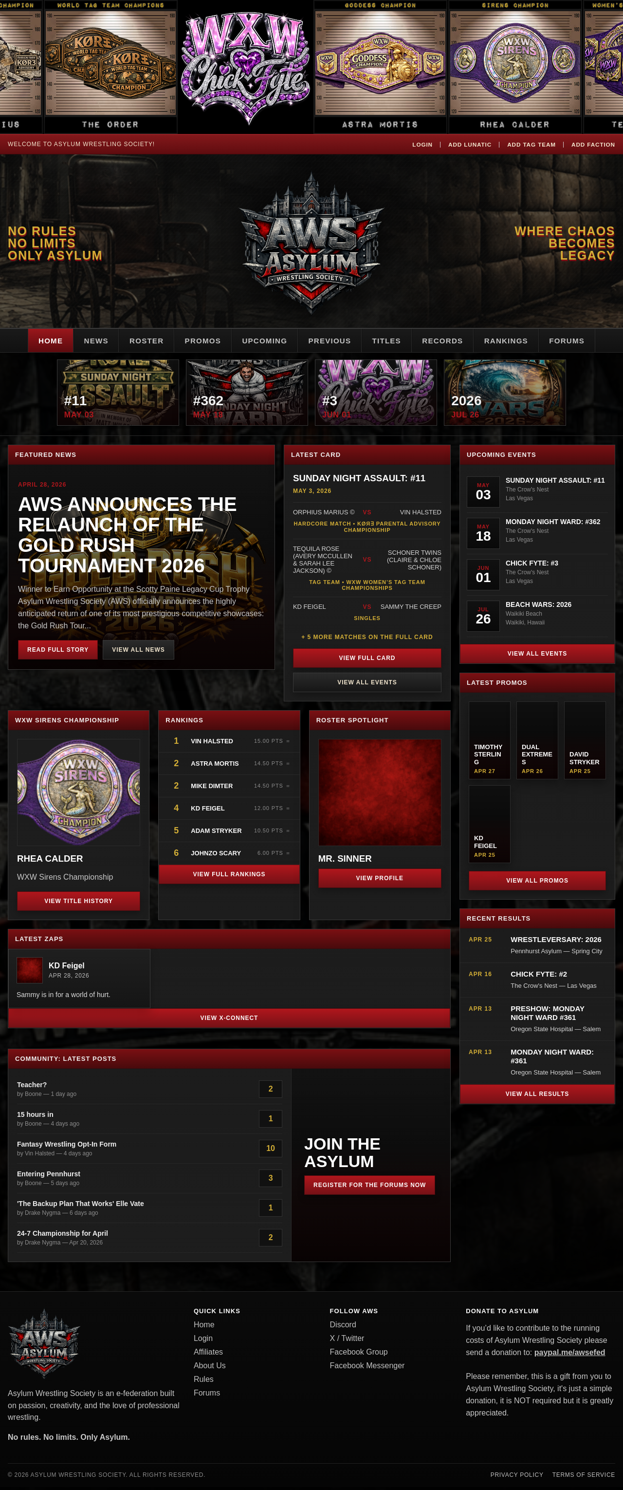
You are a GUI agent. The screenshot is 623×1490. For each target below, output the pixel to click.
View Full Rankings (229, 877)
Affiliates (208, 1355)
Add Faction (592, 144)
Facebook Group (359, 1355)
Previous (330, 341)
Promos (196, 341)
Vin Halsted (213, 744)
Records (450, 341)
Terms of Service (583, 1477)
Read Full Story (58, 652)
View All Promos (537, 883)
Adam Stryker (216, 834)
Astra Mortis (214, 767)
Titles (391, 341)
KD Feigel (207, 811)
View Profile (380, 881)
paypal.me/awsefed (569, 1355)
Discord (343, 1327)
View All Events (367, 685)
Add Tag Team (530, 144)
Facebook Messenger (367, 1368)
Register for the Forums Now (369, 1188)
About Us (210, 1368)
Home (35, 341)
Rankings (518, 341)
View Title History (78, 904)
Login (418, 144)
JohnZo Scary (216, 856)
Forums (582, 341)
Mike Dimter (212, 789)
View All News (138, 652)
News (83, 341)
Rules (204, 1382)
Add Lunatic (466, 144)
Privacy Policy (517, 1477)
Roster (137, 341)
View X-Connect (229, 1021)
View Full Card (367, 661)
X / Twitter (347, 1341)
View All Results (537, 1097)
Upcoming (262, 341)
